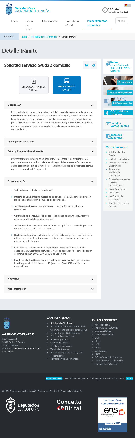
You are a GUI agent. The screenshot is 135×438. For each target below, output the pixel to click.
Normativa (13, 278)
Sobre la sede (30, 25)
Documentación (16, 181)
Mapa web (83, 378)
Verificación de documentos (116, 198)
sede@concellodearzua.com (27, 348)
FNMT (98, 354)
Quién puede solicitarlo (21, 141)
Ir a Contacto (8, 351)
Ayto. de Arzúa (102, 324)
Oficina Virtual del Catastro (108, 357)
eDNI (97, 347)
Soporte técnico (54, 378)
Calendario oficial (72, 23)
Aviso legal (95, 378)
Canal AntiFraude (117, 189)
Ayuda (129, 378)
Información (49, 20)
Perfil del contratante (119, 159)
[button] (127, 5)
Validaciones (101, 350)
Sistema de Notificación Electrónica (114, 172)
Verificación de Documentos (64, 358)
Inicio (14, 20)
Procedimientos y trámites (97, 23)
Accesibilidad (70, 378)
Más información (17, 288)
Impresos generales (60, 339)
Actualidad (114, 192)
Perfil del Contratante (61, 346)
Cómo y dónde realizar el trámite (25, 151)
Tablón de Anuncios (60, 349)
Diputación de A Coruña (106, 327)
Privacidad (107, 378)
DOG (97, 341)
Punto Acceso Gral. (104, 334)
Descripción (14, 104)
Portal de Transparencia (62, 336)
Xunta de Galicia (103, 331)
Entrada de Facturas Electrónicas (118, 164)
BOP (97, 337)
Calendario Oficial (59, 342)
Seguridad (119, 378)
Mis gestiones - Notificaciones (65, 333)
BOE (97, 344)
